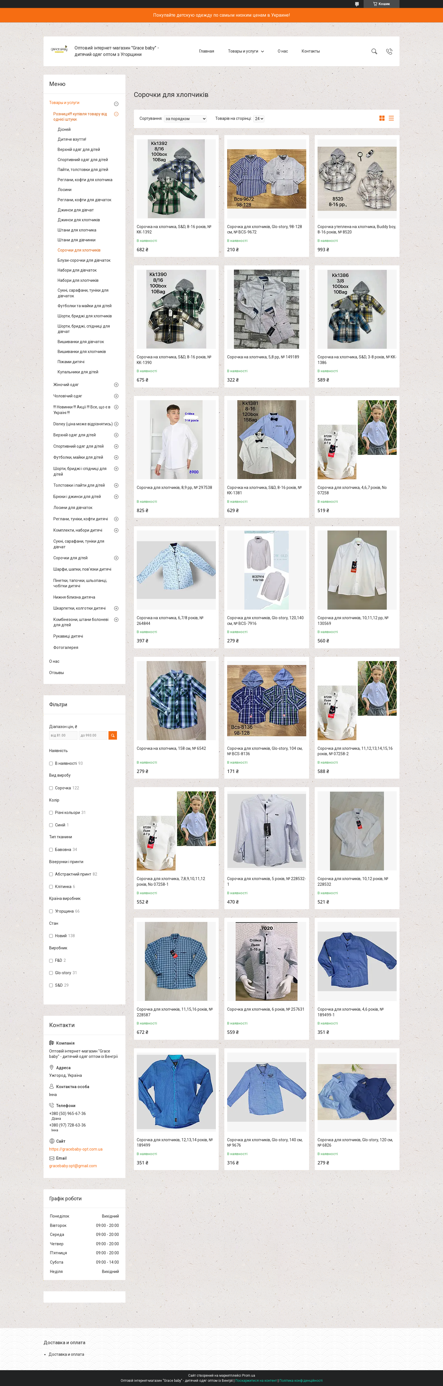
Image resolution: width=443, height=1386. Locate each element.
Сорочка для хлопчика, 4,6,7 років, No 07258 (352, 490)
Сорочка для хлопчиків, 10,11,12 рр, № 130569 (353, 621)
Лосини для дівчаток (72, 507)
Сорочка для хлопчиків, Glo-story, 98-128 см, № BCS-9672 (264, 229)
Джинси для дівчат (76, 210)
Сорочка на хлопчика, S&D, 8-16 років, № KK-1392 (174, 229)
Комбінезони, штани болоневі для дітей (80, 622)
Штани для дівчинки (76, 240)
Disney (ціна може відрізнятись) (83, 424)
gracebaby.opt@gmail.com (73, 1166)
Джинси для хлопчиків (79, 220)
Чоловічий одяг (67, 396)
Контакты (311, 51)
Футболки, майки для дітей (78, 457)
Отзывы (56, 672)
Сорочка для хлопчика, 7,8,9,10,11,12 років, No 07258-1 (171, 881)
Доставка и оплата (66, 1354)
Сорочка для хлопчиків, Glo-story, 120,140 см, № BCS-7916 (265, 621)
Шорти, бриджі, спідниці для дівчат (84, 329)
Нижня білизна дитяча (74, 597)
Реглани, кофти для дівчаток (84, 200)
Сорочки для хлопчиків (79, 250)
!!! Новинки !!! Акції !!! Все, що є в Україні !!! (81, 410)
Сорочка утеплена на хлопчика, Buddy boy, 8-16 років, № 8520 (357, 229)
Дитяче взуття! (72, 139)
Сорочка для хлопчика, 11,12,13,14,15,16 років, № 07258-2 (355, 751)
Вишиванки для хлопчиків (82, 351)
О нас (283, 51)
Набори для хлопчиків (78, 280)
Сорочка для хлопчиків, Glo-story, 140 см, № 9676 (265, 1143)
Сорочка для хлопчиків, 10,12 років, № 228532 (353, 881)
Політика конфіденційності (301, 1381)
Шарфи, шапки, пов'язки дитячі (82, 569)
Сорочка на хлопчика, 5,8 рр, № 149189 (263, 357)
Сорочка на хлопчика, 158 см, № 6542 (171, 748)
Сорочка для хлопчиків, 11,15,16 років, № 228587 (175, 1012)
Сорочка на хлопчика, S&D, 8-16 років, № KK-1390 (174, 360)
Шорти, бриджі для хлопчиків (85, 316)
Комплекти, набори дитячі (77, 530)
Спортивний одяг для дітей (83, 159)
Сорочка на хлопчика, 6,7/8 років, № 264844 (170, 621)
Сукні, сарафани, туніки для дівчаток (83, 293)
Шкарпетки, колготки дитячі (79, 608)
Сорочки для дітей (70, 558)
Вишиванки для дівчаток (81, 341)
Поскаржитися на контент (256, 1381)
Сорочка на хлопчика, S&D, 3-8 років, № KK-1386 (357, 360)
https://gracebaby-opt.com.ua (76, 1149)
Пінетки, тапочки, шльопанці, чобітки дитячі (80, 583)
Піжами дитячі (71, 362)
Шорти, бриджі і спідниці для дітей (80, 471)
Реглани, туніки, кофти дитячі (80, 519)
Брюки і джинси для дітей (77, 496)
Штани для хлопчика (77, 230)
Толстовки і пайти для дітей (79, 485)
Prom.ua (248, 1376)
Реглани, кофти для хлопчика (85, 179)
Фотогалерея (65, 647)
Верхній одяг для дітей (79, 149)
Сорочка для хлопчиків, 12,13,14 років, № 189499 (175, 1143)
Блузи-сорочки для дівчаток (84, 260)
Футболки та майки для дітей (85, 306)
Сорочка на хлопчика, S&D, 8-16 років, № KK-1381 (264, 490)
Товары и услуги (243, 51)
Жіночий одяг (66, 384)
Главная (206, 51)
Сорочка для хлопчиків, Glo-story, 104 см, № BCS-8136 (265, 751)
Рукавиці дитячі (68, 636)
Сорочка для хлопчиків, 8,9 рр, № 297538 (174, 487)
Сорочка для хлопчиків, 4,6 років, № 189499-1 (351, 1012)
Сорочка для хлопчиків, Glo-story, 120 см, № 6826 (355, 1143)
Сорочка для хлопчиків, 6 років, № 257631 (266, 1009)
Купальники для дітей (78, 372)
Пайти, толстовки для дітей (83, 169)
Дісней (64, 129)
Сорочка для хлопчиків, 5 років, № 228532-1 (266, 881)
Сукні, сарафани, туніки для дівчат (78, 544)
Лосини (64, 189)
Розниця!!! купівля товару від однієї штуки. (80, 117)
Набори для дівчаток (77, 270)
